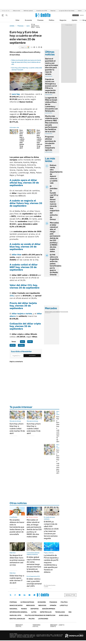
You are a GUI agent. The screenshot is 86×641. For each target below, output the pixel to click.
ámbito (12, 26)
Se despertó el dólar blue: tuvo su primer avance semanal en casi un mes (17, 560)
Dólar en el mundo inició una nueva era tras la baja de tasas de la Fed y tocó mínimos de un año (26, 62)
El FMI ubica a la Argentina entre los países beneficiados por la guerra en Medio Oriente (55, 265)
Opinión (74, 20)
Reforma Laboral (28, 10)
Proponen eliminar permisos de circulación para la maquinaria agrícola (50, 143)
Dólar (17, 20)
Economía (28, 20)
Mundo (24, 609)
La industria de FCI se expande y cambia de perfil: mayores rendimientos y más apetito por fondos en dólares (51, 563)
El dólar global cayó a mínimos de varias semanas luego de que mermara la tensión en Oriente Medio (34, 564)
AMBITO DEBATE (57, 625)
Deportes (35, 609)
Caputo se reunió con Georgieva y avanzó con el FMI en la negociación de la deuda (51, 86)
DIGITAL (20, 625)
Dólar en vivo (16, 10)
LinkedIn (24, 595)
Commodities (59, 312)
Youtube (29, 595)
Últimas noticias (27, 602)
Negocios (63, 20)
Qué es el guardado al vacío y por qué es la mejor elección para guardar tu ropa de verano (51, 66)
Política (51, 20)
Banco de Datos (16, 605)
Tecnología (60, 612)
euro (28, 26)
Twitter (10, 595)
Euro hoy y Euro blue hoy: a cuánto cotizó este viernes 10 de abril (58, 429)
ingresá (82, 15)
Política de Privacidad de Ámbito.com (40, 615)
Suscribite (32, 355)
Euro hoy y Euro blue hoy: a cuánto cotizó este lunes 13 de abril (34, 429)
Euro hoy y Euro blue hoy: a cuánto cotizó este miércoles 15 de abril (40, 139)
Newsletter (81, 20)
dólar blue (16, 254)
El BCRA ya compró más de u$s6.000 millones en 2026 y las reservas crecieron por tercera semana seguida (51, 530)
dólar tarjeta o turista (22, 313)
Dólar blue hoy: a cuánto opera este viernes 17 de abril (17, 579)
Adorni (79, 10)
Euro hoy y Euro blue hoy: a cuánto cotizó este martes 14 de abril (17, 429)
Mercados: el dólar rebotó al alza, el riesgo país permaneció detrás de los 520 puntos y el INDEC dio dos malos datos (55, 237)
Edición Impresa (48, 609)
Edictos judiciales (17, 619)
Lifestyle (64, 605)
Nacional (13, 609)
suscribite (75, 15)
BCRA (13, 345)
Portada (13, 602)
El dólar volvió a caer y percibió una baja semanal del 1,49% (34, 582)
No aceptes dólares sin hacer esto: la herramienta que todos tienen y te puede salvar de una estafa (17, 527)
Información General (19, 612)
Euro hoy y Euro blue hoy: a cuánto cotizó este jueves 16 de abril (22, 139)
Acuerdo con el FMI (41, 10)
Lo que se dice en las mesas (66, 10)
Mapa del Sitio (15, 615)
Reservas (53, 10)
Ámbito (21, 345)
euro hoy (16, 94)
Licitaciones (43, 619)
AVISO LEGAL (64, 615)
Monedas (47, 312)
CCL (12, 295)
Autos (33, 612)
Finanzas (40, 20)
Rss (70, 612)
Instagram (19, 595)
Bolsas (52, 312)
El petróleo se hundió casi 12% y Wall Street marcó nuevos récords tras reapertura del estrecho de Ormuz (54, 203)
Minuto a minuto (33, 517)
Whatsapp (34, 595)
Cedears (65, 312)
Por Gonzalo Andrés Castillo (49, 585)
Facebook (15, 595)
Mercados (30, 605)
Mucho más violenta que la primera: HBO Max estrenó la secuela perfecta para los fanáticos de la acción (51, 124)
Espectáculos (45, 612)
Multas (32, 619)
